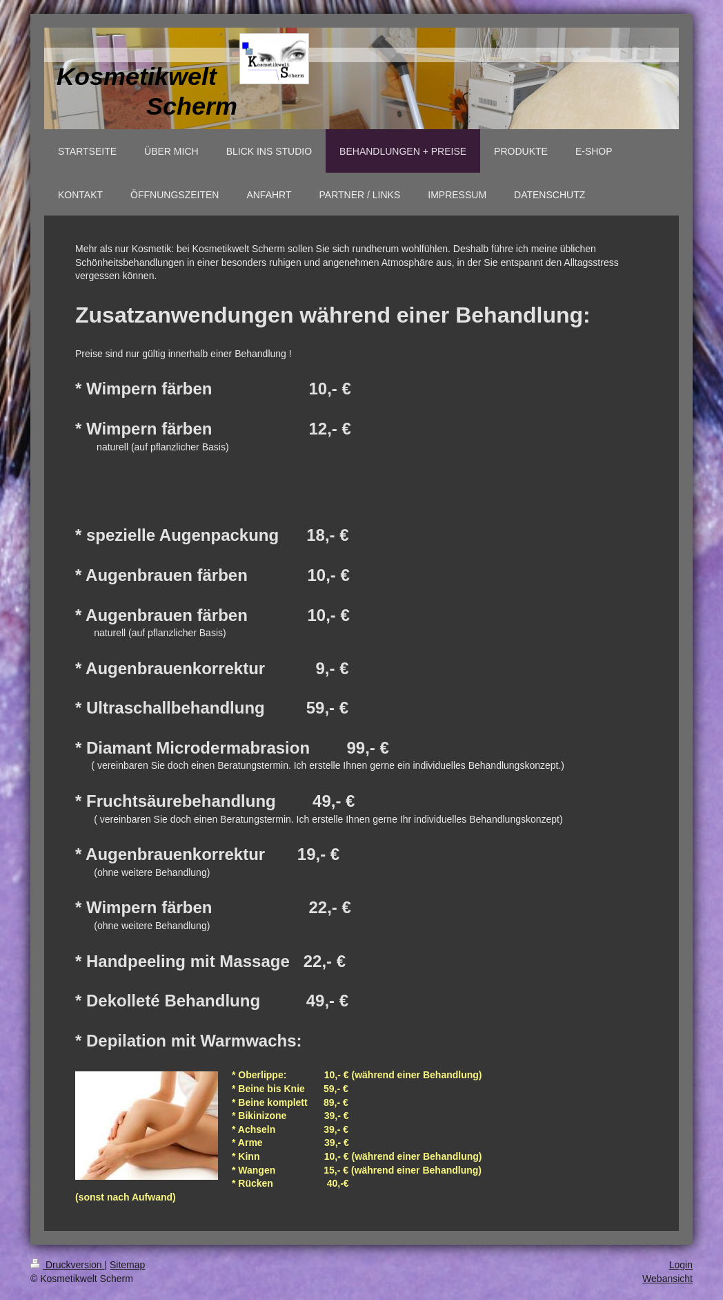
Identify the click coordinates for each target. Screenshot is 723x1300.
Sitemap (127, 1264)
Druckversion (67, 1264)
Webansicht (667, 1278)
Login (681, 1264)
